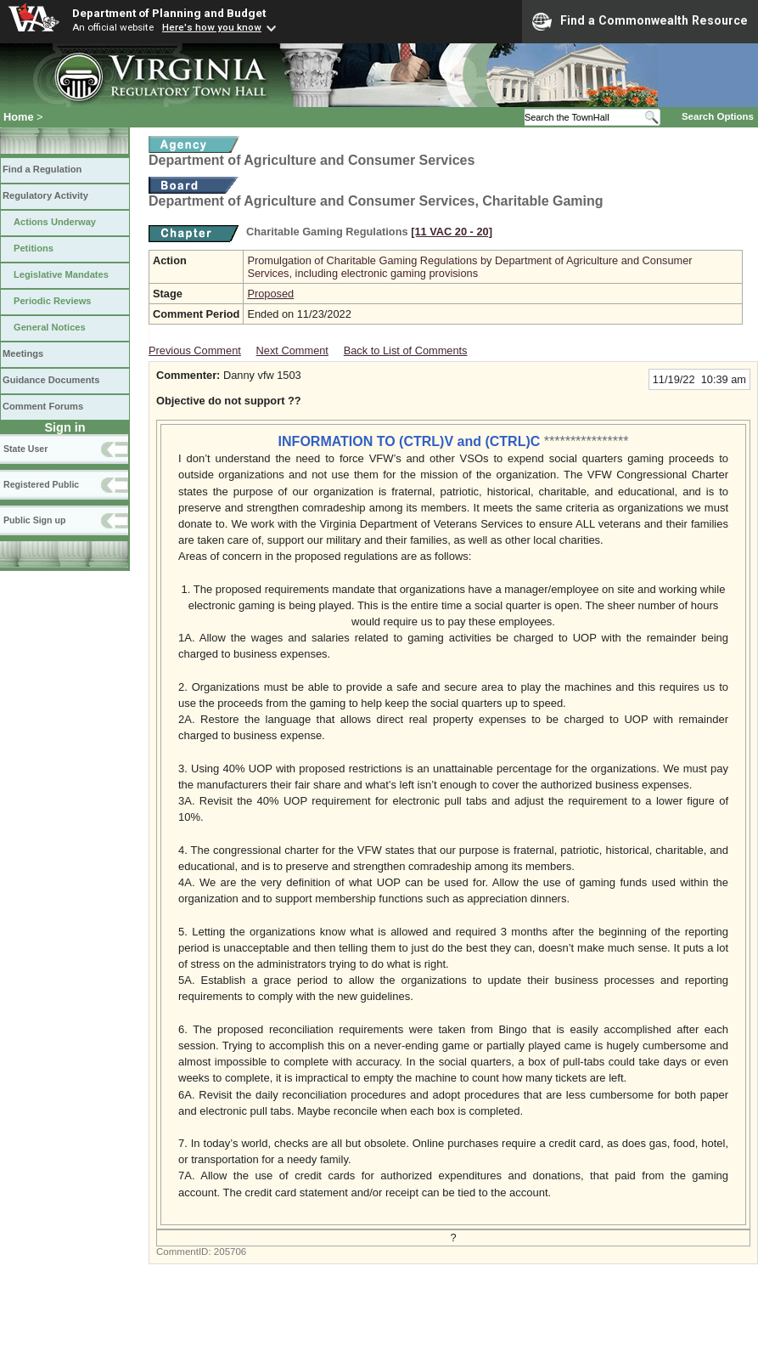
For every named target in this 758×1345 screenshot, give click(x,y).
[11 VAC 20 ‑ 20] (451, 231)
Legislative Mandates (61, 274)
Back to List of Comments (406, 350)
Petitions (33, 248)
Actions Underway (55, 222)
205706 (230, 1251)
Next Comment (292, 350)
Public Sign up (34, 520)
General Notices (50, 327)
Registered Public (41, 484)
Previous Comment (195, 350)
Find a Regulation (42, 169)
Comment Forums (43, 406)
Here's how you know (211, 27)
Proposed (270, 293)
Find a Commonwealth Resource (640, 21)
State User (25, 449)
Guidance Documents (51, 380)
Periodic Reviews (53, 301)
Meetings (23, 353)
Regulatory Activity (45, 195)
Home (18, 116)
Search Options (718, 116)
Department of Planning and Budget (169, 13)
